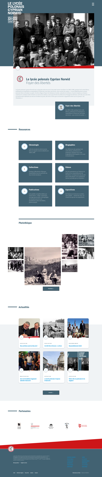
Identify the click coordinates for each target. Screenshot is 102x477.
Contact (36, 472)
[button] (91, 4)
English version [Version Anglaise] (24, 462)
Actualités (51, 392)
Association (84, 466)
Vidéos (83, 457)
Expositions (70, 466)
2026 (14, 472)
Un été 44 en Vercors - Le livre (53, 346)
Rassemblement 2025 (75, 346)
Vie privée (27, 472)
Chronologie (70, 461)
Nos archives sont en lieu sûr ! (29, 346)
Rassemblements (85, 461)
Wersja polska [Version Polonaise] (16, 462)
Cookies (31, 472)
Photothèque (51, 288)
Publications (70, 464)
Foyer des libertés (71, 457)
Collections (85, 464)
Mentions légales (20, 472)
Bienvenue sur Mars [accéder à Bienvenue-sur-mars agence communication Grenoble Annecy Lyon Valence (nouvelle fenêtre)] (76, 472)
